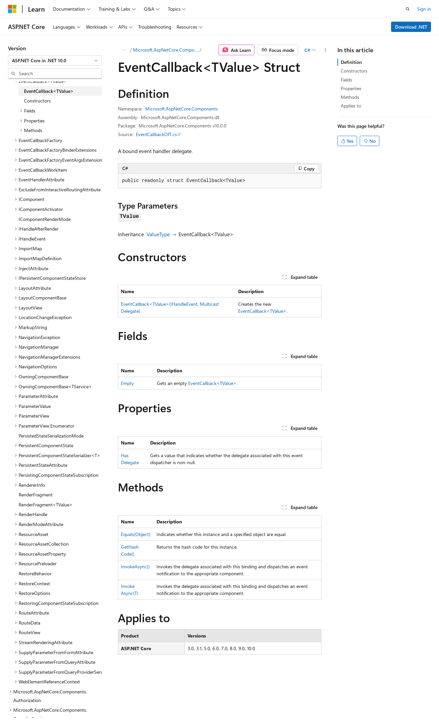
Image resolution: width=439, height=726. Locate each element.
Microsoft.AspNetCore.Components (165, 50)
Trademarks (211, 705)
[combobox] (55, 60)
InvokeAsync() (135, 566)
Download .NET (411, 27)
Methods (350, 97)
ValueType (158, 234)
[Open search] (407, 9)
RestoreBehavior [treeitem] (35, 573)
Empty (127, 383)
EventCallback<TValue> (262, 311)
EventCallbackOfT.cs (156, 134)
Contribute (119, 705)
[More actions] (325, 50)
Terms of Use (179, 705)
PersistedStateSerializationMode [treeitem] (51, 436)
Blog (90, 705)
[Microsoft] (12, 9)
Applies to (351, 105)
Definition (351, 62)
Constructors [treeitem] (37, 100)
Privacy (145, 705)
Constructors (354, 71)
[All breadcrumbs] (124, 50)
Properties (351, 88)
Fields (346, 80)
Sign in (424, 9)
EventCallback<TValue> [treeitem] (49, 91)
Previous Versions (60, 705)
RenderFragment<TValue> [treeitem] (46, 504)
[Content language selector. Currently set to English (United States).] (38, 689)
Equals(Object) (135, 534)
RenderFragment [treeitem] (36, 494)
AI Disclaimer (21, 705)
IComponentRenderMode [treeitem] (45, 219)
